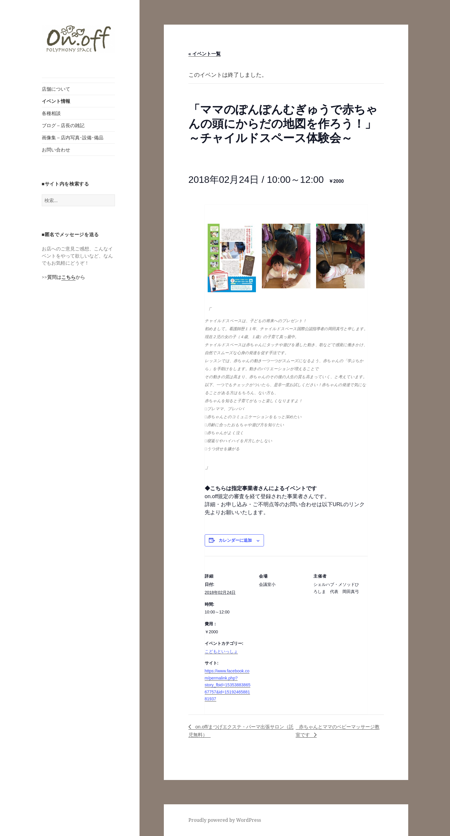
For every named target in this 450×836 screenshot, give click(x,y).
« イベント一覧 (204, 53)
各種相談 (51, 113)
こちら (68, 277)
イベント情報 (56, 101)
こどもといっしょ (221, 651)
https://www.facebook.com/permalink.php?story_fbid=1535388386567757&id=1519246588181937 (228, 685)
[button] (78, 39)
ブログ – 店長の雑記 (63, 125)
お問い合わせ (56, 149)
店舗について (56, 89)
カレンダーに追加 (235, 540)
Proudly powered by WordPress (224, 820)
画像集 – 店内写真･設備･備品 (72, 137)
